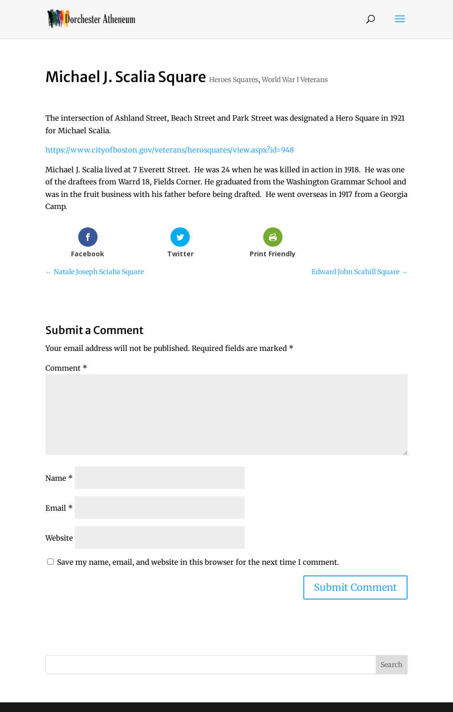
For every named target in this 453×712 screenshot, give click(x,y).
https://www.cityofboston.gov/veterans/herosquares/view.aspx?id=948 (169, 149)
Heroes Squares (233, 79)
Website (59, 538)
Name (59, 478)
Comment (66, 368)
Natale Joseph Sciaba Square (94, 271)
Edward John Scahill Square (359, 271)
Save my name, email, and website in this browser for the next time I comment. (198, 562)
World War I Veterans (295, 79)
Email (59, 508)
